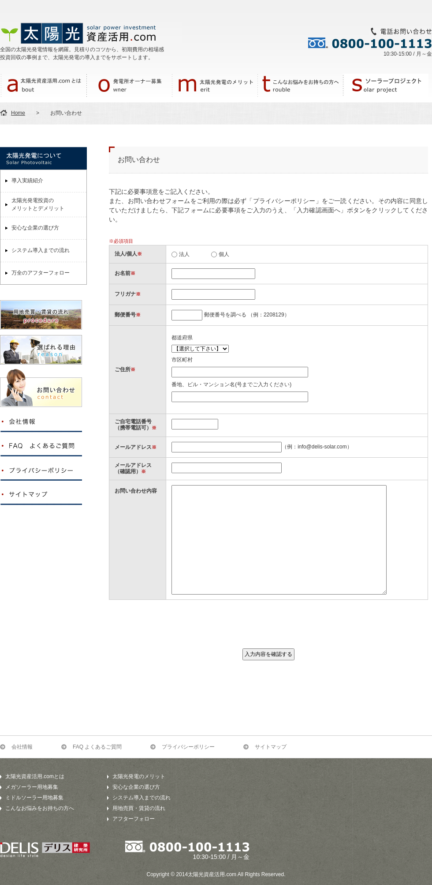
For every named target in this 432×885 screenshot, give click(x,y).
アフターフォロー (133, 819)
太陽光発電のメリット (138, 776)
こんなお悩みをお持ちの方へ (39, 808)
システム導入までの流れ (40, 250)
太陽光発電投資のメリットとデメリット (37, 204)
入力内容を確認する (268, 654)
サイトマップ (271, 747)
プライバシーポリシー (188, 747)
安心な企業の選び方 (35, 228)
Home (18, 113)
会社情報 (22, 747)
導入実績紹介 (27, 180)
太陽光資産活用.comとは (34, 776)
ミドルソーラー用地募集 (34, 798)
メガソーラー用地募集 (31, 787)
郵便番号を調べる (225, 315)
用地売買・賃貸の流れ (138, 808)
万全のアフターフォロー (40, 273)
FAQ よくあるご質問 (97, 747)
